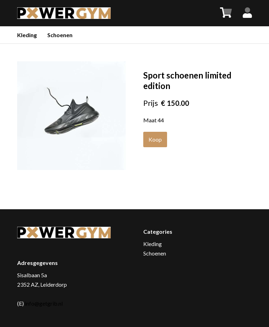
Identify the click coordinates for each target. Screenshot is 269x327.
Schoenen (60, 35)
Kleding (27, 35)
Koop (155, 139)
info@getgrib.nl (44, 303)
